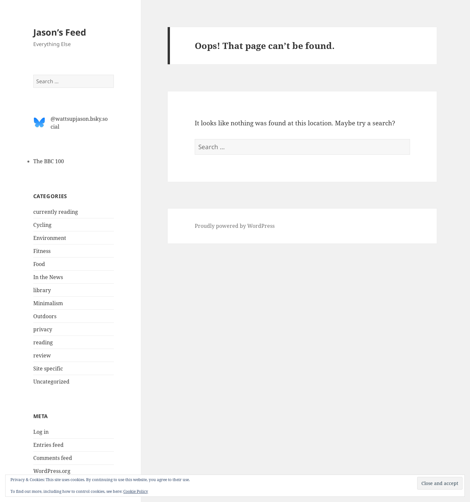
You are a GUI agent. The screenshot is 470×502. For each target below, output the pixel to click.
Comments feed (52, 458)
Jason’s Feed (59, 32)
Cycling (42, 224)
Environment (49, 238)
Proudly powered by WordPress (235, 225)
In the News (48, 277)
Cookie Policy (135, 491)
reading (43, 342)
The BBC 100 (48, 161)
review (42, 355)
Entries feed (48, 444)
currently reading (55, 211)
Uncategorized (51, 381)
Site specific (48, 368)
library (42, 290)
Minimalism (48, 303)
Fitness (42, 251)
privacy (42, 329)
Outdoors (44, 316)
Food (39, 264)
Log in (41, 431)
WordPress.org (51, 471)
